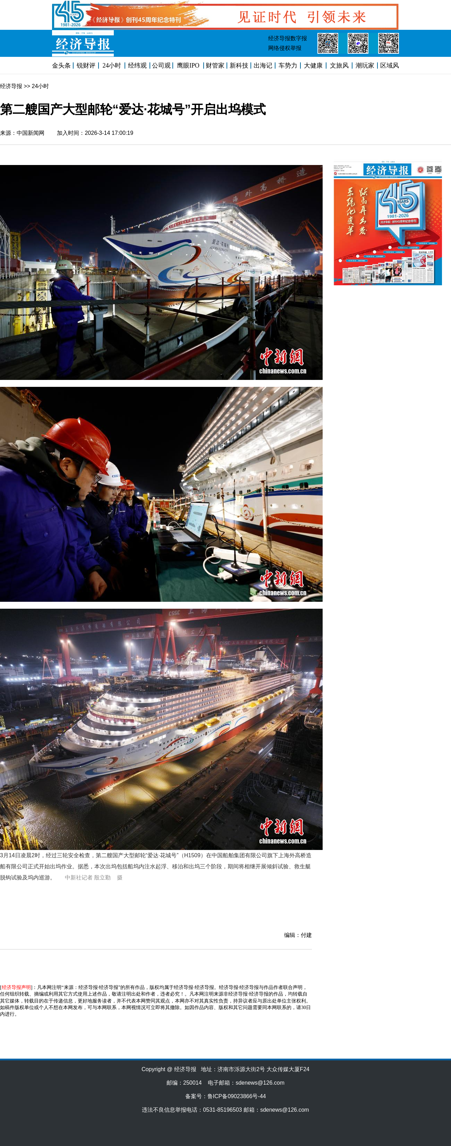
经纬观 (137, 65)
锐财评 (86, 65)
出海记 (263, 65)
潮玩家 (365, 65)
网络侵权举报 (284, 48)
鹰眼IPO (188, 65)
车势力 (288, 65)
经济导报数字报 (287, 38)
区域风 (389, 65)
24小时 (111, 65)
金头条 (61, 65)
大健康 (313, 65)
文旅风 (339, 65)
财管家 (215, 65)
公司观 (161, 65)
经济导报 (11, 86)
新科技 (239, 65)
